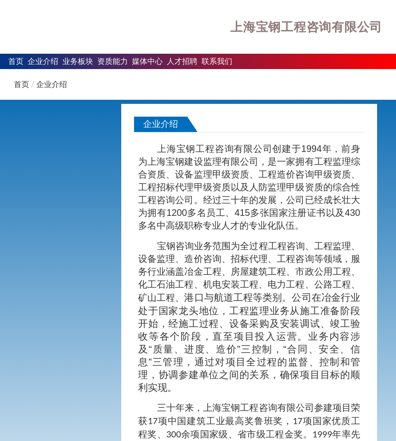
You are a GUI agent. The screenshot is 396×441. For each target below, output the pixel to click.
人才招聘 (182, 61)
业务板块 (77, 61)
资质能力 (112, 61)
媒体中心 (147, 61)
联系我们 (217, 61)
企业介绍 (43, 61)
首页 (16, 61)
